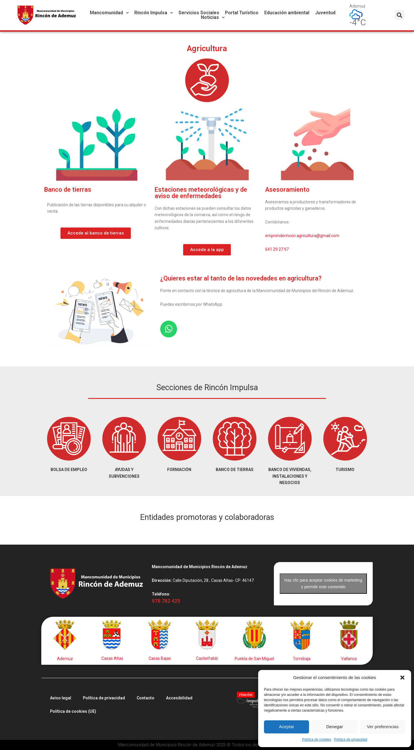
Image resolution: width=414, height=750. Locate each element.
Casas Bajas (160, 658)
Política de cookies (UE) (73, 711)
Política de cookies (316, 739)
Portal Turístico (241, 12)
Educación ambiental (286, 12)
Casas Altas (112, 658)
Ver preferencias (383, 726)
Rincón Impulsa (153, 12)
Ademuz (65, 658)
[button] (402, 677)
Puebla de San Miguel (254, 658)
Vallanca (349, 658)
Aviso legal (60, 698)
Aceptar (286, 726)
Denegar (334, 726)
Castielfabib (207, 658)
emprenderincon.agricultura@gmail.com (302, 235)
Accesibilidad (179, 698)
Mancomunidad (109, 12)
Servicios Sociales (199, 12)
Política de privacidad (350, 739)
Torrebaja (301, 658)
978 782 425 (166, 601)
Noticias (212, 17)
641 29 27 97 (277, 249)
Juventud (325, 12)
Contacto (145, 698)
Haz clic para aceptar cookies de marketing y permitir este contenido (323, 583)
